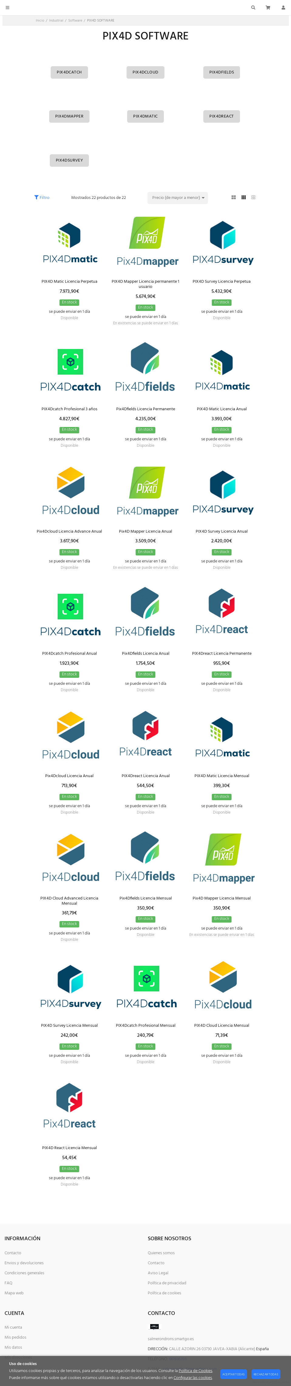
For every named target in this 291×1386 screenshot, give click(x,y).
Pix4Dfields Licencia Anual (145, 653)
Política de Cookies (195, 1370)
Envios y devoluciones (24, 1263)
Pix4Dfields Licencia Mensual (146, 898)
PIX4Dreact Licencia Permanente (222, 653)
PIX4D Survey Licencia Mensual (69, 1025)
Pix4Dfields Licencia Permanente (145, 409)
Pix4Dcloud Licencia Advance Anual (69, 531)
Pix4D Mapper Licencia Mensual (222, 898)
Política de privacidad (167, 1283)
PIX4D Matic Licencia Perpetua (69, 281)
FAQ (8, 1283)
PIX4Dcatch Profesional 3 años (69, 409)
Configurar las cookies (193, 1377)
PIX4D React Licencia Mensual (69, 1148)
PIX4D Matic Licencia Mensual (222, 776)
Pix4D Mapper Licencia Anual (145, 531)
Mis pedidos (15, 1337)
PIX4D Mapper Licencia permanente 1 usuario (145, 284)
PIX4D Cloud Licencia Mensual (221, 1025)
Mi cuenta (13, 1327)
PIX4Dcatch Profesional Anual (69, 653)
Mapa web (14, 1293)
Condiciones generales (24, 1273)
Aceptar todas (233, 1374)
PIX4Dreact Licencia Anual (146, 776)
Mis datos (13, 1347)
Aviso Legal (158, 1273)
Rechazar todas (266, 1374)
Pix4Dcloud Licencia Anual (69, 776)
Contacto (13, 1253)
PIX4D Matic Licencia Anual (222, 409)
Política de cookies (164, 1293)
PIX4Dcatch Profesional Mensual (145, 1025)
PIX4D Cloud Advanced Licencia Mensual (69, 901)
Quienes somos (161, 1253)
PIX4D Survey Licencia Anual (222, 531)
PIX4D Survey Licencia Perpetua (222, 281)
